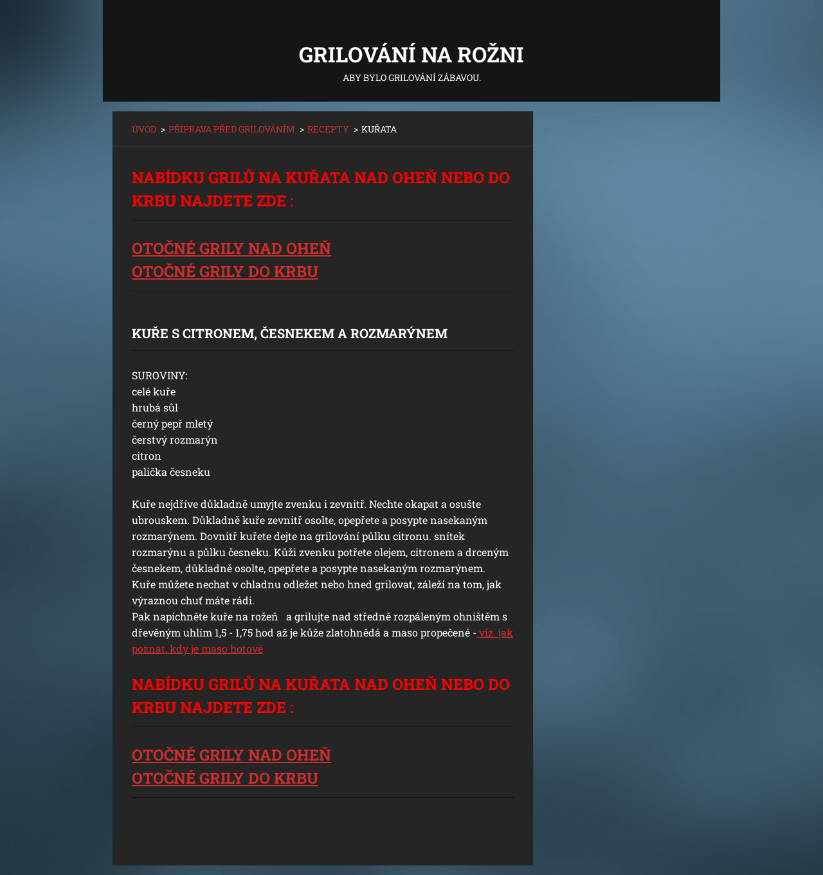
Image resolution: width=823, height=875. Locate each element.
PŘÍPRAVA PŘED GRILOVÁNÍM (231, 129)
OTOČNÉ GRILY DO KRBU (225, 271)
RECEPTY (328, 129)
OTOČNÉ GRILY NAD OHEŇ (231, 248)
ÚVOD (144, 129)
